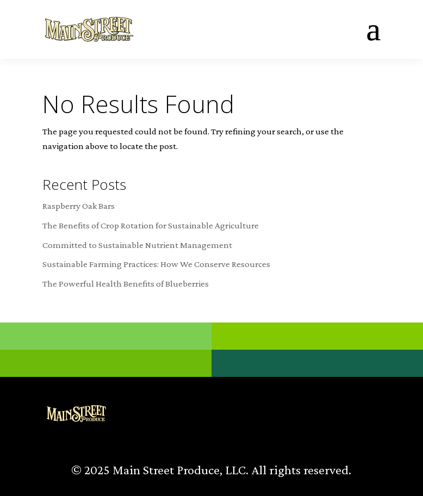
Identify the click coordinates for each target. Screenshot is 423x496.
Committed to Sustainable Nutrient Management (137, 245)
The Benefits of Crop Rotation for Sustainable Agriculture (150, 225)
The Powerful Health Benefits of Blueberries (125, 283)
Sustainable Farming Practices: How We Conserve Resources (156, 264)
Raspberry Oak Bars (78, 206)
